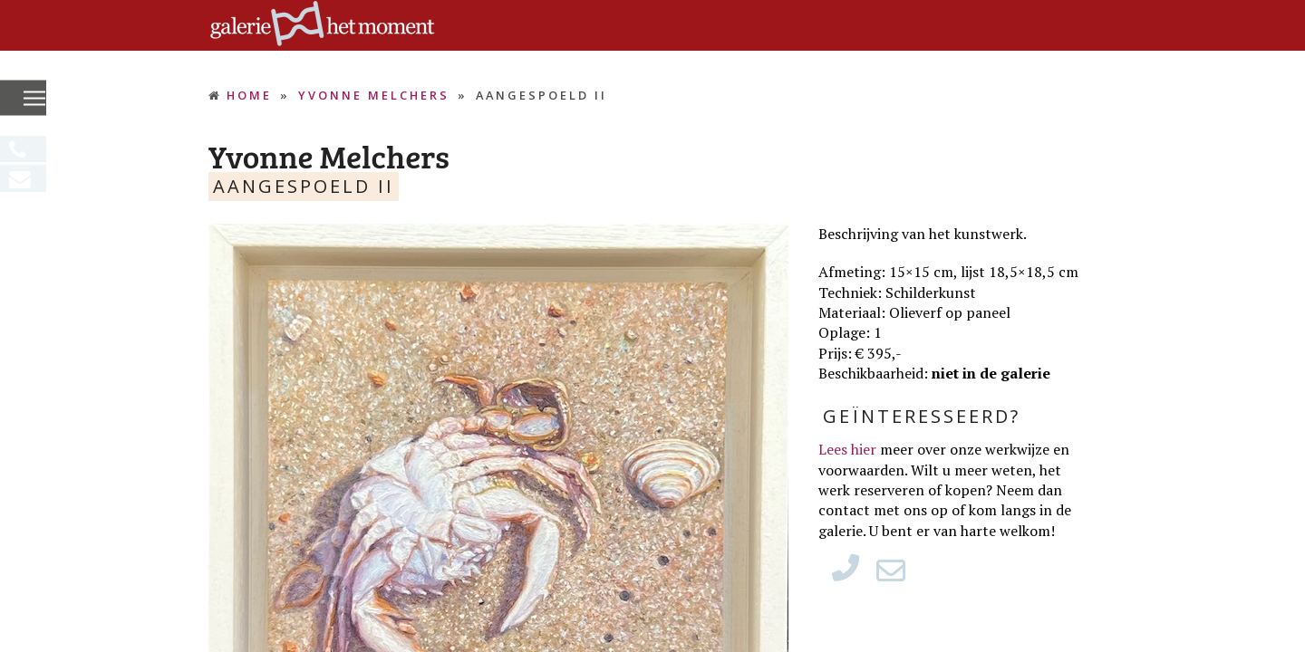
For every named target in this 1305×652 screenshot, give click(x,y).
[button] (34, 99)
